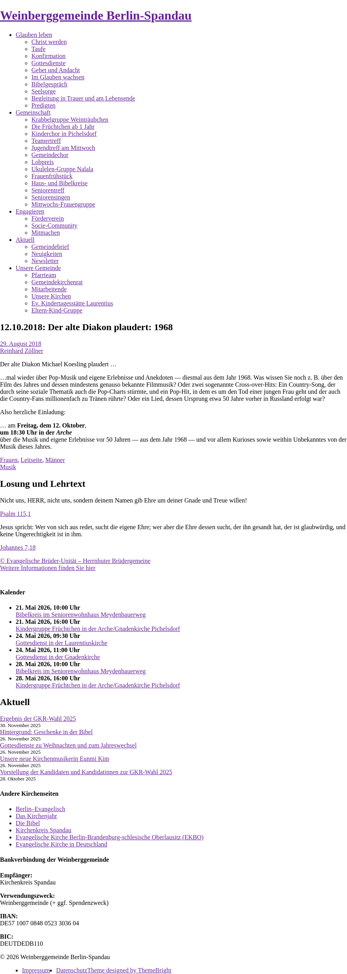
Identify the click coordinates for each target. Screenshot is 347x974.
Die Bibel (28, 823)
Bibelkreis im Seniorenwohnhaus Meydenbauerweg (81, 614)
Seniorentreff (47, 190)
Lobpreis (42, 162)
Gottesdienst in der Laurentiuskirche (61, 643)
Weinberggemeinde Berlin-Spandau (96, 15)
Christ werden (49, 41)
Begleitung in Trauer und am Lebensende (83, 98)
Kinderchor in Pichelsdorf (64, 133)
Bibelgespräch (49, 84)
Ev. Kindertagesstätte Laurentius (72, 303)
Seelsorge (43, 91)
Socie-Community (54, 225)
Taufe (38, 49)
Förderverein (47, 218)
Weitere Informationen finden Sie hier (47, 568)
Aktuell (25, 239)
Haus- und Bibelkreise (59, 183)
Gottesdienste (48, 63)
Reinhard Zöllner (21, 350)
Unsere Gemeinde (38, 268)
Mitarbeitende (49, 289)
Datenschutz (71, 970)
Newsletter (44, 261)
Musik (8, 467)
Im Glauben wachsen (57, 77)
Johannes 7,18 (18, 547)
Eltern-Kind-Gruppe (56, 310)
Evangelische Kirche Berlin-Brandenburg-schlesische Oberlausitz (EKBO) (110, 837)
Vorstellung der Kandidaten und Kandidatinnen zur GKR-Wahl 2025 (86, 772)
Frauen (8, 460)
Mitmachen (45, 232)
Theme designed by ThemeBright (129, 970)
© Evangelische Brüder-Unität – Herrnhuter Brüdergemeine (75, 560)
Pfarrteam (43, 275)
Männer (55, 460)
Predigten (43, 105)
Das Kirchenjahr (36, 816)
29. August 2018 (20, 343)
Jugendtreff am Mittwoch (63, 147)
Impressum (36, 970)
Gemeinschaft (33, 112)
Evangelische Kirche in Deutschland (61, 844)
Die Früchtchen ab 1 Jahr (63, 126)
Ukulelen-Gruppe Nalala (62, 169)
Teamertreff (46, 140)
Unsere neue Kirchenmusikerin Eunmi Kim (54, 758)
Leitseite (31, 460)
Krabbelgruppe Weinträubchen (69, 119)
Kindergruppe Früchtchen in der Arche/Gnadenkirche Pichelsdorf (98, 628)
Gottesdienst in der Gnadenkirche (58, 657)
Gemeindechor (49, 155)
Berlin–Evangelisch (40, 809)
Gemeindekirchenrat (57, 282)
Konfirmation (48, 56)
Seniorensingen (50, 197)
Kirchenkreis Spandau (43, 830)
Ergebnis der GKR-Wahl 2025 (38, 718)
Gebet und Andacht (55, 70)
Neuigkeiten (46, 253)
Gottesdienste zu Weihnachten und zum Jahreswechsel (68, 745)
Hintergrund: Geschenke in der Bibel (46, 732)
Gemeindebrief (50, 246)
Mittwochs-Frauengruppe (63, 204)
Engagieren (30, 211)
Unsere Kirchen (51, 296)
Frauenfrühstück (52, 176)
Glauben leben (34, 34)
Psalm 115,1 (15, 513)
